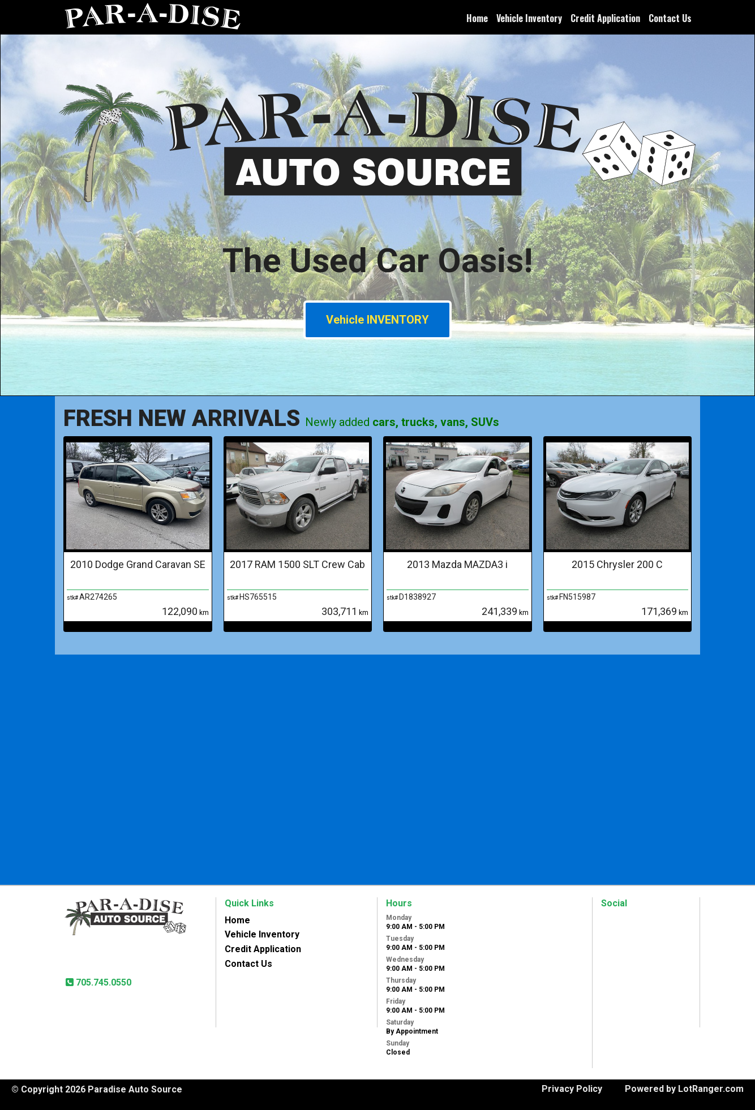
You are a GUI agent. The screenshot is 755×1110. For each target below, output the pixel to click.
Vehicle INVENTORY (377, 319)
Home (477, 18)
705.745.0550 (102, 982)
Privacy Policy (572, 1088)
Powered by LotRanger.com (684, 1088)
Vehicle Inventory (529, 18)
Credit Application (605, 18)
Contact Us (670, 18)
